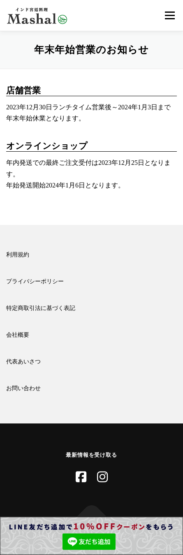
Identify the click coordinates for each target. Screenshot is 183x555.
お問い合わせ (23, 388)
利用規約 (17, 255)
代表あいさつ (23, 361)
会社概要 (17, 335)
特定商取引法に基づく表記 (40, 308)
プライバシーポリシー (35, 281)
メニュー (169, 15)
